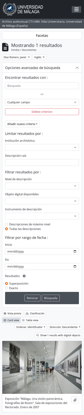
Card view (11, 320)
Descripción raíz (15, 156)
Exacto (13, 288)
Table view (30, 320)
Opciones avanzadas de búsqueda (32, 67)
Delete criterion (42, 112)
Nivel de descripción (18, 179)
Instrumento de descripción (23, 209)
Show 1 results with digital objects (58, 335)
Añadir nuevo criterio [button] (21, 124)
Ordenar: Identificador (29, 327)
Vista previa (12, 313)
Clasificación (35, 313)
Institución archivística (20, 141)
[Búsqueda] (42, 85)
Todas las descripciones (25, 229)
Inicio (8, 245)
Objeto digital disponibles (22, 194)
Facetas (42, 35)
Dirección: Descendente (64, 327)
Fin (7, 260)
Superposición (18, 283)
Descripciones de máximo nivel (29, 224)
